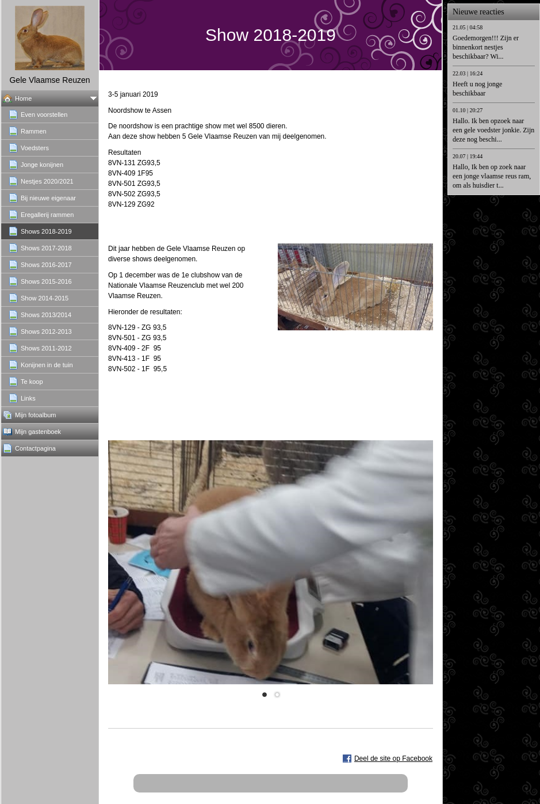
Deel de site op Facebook (393, 759)
